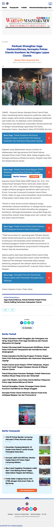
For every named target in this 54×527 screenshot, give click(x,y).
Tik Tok (44, 514)
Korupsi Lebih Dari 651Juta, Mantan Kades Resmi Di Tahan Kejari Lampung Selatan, (20, 460)
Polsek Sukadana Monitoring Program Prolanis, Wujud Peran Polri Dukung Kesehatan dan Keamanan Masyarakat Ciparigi (23, 138)
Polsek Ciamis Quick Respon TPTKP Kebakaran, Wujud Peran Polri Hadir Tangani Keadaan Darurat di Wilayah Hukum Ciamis (23, 172)
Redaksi (10, 514)
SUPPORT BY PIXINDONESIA (11, 526)
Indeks (24, 8)
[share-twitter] (25, 322)
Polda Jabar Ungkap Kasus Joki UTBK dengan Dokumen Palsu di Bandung (19, 481)
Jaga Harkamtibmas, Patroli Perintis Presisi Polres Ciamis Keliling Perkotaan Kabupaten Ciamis (25, 301)
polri (5, 310)
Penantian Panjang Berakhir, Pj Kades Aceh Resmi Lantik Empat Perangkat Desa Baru (19, 449)
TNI (12, 310)
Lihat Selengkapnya (27, 490)
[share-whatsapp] (28, 322)
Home (4, 8)
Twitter (32, 510)
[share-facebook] (21, 322)
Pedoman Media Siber (21, 514)
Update (34, 176)
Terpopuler (14, 8)
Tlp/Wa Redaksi (35, 514)
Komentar (27, 327)
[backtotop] (27, 499)
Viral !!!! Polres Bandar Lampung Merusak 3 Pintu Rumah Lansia (19, 438)
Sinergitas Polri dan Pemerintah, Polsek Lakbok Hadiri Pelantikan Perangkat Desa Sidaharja (23, 278)
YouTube (36, 510)
